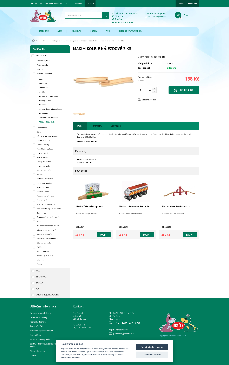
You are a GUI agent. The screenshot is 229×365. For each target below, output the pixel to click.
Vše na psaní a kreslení (46, 230)
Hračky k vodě (42, 153)
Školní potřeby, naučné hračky (48, 217)
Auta (41, 79)
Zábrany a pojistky (44, 243)
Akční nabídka (42, 65)
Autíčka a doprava (71, 41)
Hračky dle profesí (44, 162)
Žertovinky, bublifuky (45, 255)
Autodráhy (43, 88)
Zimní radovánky (43, 251)
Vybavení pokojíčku (44, 234)
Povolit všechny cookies (152, 347)
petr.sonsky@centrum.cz (158, 16)
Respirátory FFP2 (43, 61)
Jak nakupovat (36, 3)
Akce (60, 31)
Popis (80, 125)
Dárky (39, 132)
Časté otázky (35, 335)
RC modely (43, 113)
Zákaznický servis (37, 351)
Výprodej (40, 260)
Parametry (97, 125)
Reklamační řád (36, 326)
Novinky (40, 69)
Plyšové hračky (43, 191)
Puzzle (39, 264)
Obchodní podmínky (53, 3)
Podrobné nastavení (70, 357)
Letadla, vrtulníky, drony (48, 96)
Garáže (42, 92)
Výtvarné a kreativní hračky (47, 238)
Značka (93, 31)
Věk (108, 31)
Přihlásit (181, 3)
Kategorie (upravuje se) (130, 31)
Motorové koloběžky (45, 179)
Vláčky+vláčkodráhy (89, 41)
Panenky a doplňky (44, 183)
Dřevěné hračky (43, 144)
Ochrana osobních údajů (40, 313)
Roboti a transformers (45, 196)
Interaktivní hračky (44, 170)
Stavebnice (41, 213)
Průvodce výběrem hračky (41, 330)
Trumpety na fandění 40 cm (48, 226)
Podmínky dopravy (38, 321)
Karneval (40, 174)
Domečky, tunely (43, 140)
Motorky (42, 105)
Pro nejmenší (42, 200)
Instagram (79, 3)
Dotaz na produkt (149, 100)
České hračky (42, 127)
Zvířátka (40, 247)
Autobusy (43, 83)
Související (116, 125)
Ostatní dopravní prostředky (50, 109)
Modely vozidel (45, 100)
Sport (39, 221)
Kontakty (90, 3)
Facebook (68, 3)
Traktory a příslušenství (48, 117)
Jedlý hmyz (76, 31)
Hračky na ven (42, 157)
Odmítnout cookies (152, 354)
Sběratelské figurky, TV (46, 204)
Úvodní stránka (40, 40)
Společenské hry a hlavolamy (49, 208)
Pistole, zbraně (43, 187)
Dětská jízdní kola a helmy (47, 136)
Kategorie (44, 31)
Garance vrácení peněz (40, 339)
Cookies (33, 355)
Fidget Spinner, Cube (45, 149)
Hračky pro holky (43, 166)
